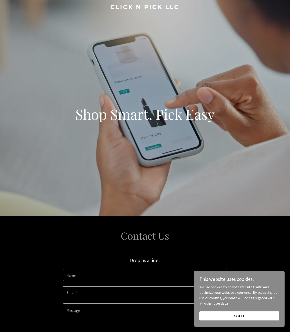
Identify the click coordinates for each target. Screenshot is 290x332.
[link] (145, 7)
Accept (239, 316)
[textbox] (145, 275)
